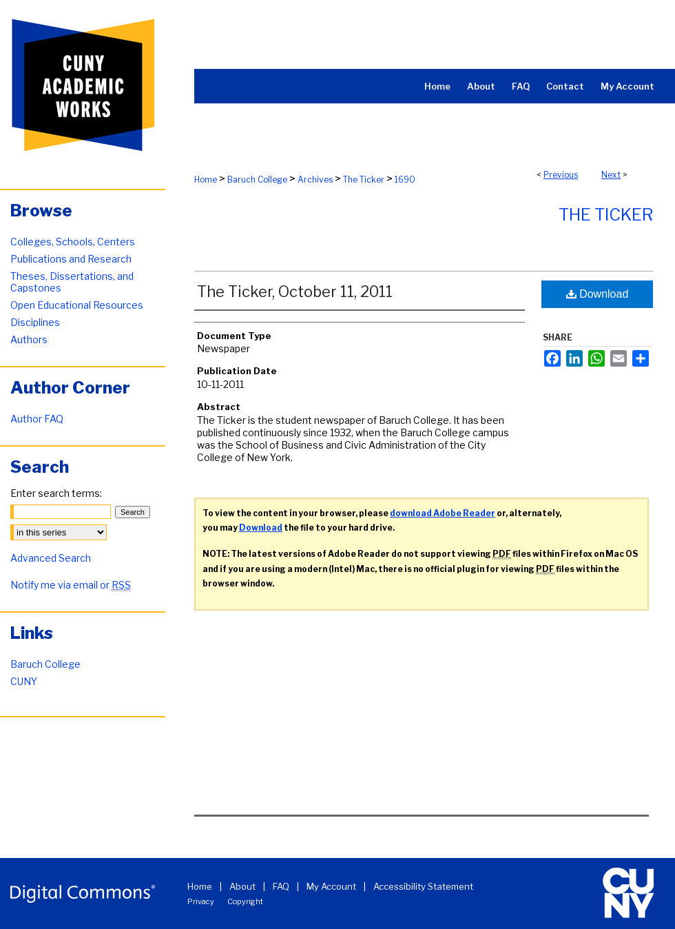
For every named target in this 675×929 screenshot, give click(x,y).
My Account (331, 886)
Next (611, 175)
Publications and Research (71, 259)
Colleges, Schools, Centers (72, 241)
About (242, 886)
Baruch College (257, 179)
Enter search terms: (56, 493)
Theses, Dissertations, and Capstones (72, 282)
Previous (560, 175)
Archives (315, 179)
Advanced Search (50, 558)
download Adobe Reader (442, 513)
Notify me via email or (70, 585)
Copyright (245, 901)
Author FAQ (36, 419)
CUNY (23, 681)
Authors (29, 339)
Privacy (200, 901)
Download (597, 294)
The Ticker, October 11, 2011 (295, 291)
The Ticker (363, 179)
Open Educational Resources (76, 305)
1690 (405, 179)
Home (205, 179)
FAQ (281, 886)
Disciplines (35, 322)
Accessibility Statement (423, 886)
